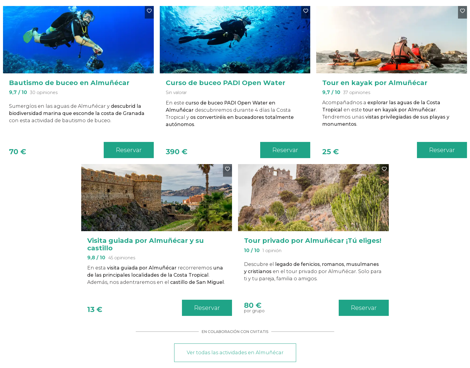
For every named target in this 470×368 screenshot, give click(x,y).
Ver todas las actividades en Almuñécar (235, 352)
